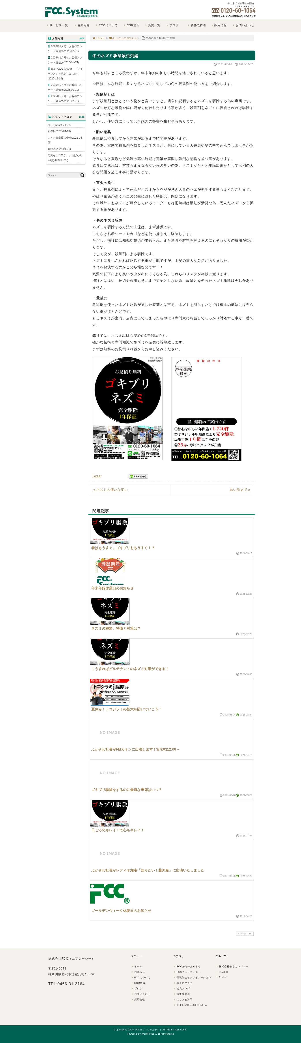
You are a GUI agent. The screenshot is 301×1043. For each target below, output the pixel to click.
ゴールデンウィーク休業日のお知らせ (121, 911)
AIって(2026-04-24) (59, 124)
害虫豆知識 (182, 994)
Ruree (221, 977)
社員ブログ (182, 988)
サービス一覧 (57, 25)
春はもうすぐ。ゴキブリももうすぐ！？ (123, 548)
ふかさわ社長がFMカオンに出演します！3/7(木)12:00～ (135, 749)
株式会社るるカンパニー (232, 966)
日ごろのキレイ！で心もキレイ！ (117, 830)
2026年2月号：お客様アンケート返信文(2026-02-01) (65, 49)
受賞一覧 (152, 25)
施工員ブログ (183, 983)
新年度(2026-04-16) (59, 131)
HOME (98, 38)
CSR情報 (131, 25)
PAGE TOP (244, 933)
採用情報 (219, 25)
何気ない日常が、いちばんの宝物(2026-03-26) (65, 158)
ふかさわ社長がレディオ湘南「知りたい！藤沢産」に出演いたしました (147, 870)
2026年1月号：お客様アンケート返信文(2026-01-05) (65, 60)
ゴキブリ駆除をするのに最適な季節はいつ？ (126, 790)
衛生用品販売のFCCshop (190, 1005)
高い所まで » (240, 489)
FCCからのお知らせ (123, 38)
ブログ (172, 25)
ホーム (136, 966)
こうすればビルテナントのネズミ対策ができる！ (130, 669)
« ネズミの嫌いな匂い (110, 489)
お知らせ (82, 25)
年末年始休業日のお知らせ (112, 588)
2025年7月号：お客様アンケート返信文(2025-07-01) (65, 99)
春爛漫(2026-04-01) (59, 149)
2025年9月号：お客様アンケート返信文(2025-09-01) (65, 87)
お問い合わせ (243, 25)
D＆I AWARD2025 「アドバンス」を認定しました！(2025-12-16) (65, 73)
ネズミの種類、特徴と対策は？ (116, 628)
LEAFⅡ (222, 972)
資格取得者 (196, 25)
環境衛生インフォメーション (192, 977)
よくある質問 (183, 999)
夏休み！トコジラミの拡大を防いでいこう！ (126, 709)
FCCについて (106, 25)
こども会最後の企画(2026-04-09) (65, 140)
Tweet (97, 476)
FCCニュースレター (187, 972)
